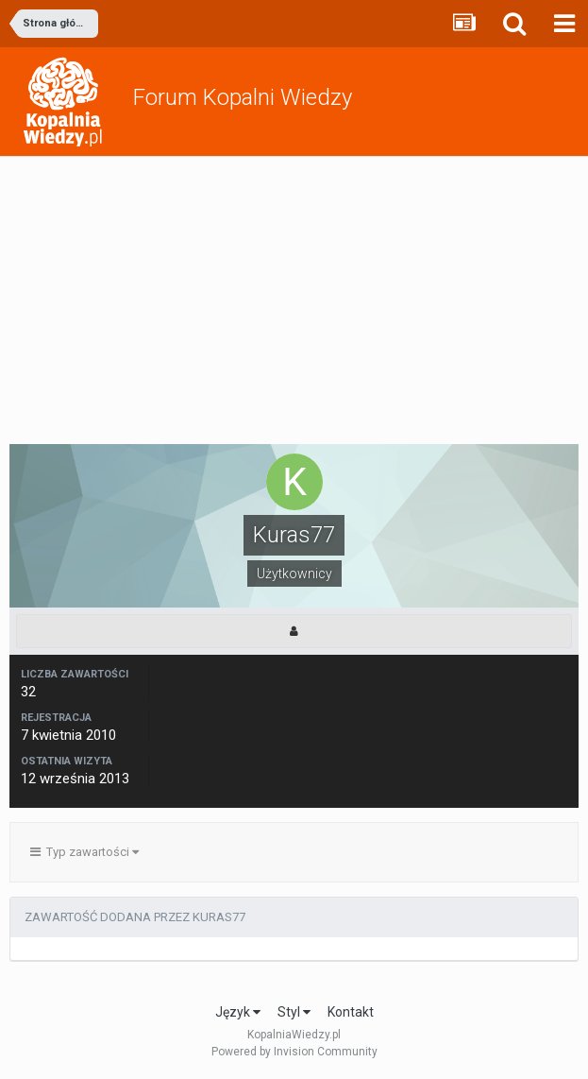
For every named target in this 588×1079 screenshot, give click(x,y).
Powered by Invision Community (294, 1051)
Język (237, 1011)
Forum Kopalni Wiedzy (242, 97)
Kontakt (351, 1011)
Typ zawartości (84, 852)
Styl (294, 1011)
